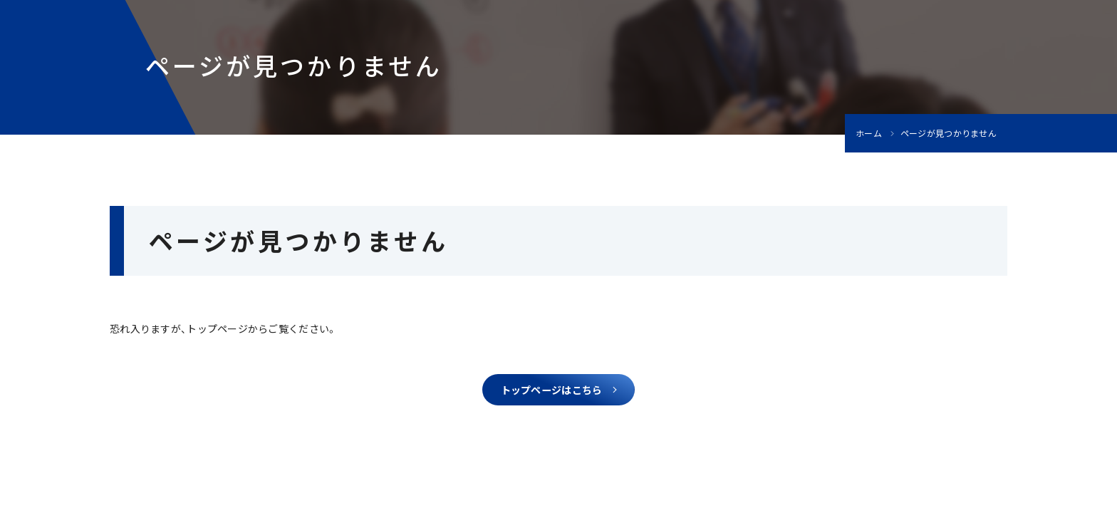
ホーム (869, 133)
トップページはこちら (551, 393)
